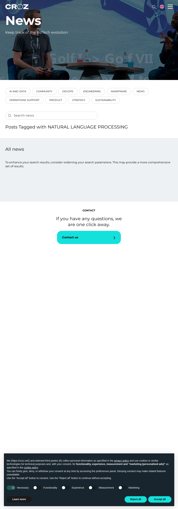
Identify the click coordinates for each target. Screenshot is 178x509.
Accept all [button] (160, 499)
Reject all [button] (135, 499)
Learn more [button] (19, 499)
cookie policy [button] (31, 467)
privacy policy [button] (121, 460)
